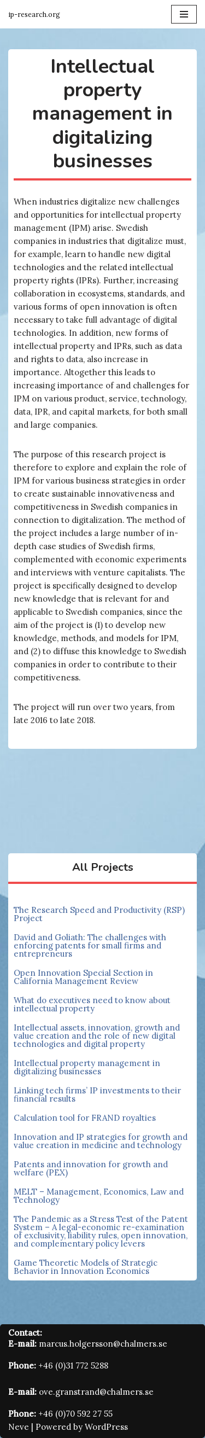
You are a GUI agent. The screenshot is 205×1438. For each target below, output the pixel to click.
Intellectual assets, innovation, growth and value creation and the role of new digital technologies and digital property (97, 1035)
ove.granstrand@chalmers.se (96, 1392)
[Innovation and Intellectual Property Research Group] (34, 14)
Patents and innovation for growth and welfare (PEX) (91, 1168)
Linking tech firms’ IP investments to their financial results (97, 1094)
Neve (18, 1427)
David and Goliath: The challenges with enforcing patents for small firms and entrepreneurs (90, 945)
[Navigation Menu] (184, 14)
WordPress (106, 1427)
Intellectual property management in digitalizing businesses (87, 1067)
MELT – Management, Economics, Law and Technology (99, 1195)
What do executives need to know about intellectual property (92, 1004)
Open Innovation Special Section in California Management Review (83, 977)
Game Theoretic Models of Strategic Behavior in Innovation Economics (85, 1266)
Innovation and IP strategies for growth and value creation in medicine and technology (101, 1141)
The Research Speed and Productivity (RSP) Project (99, 914)
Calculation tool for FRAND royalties (85, 1118)
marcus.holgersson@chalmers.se (103, 1343)
